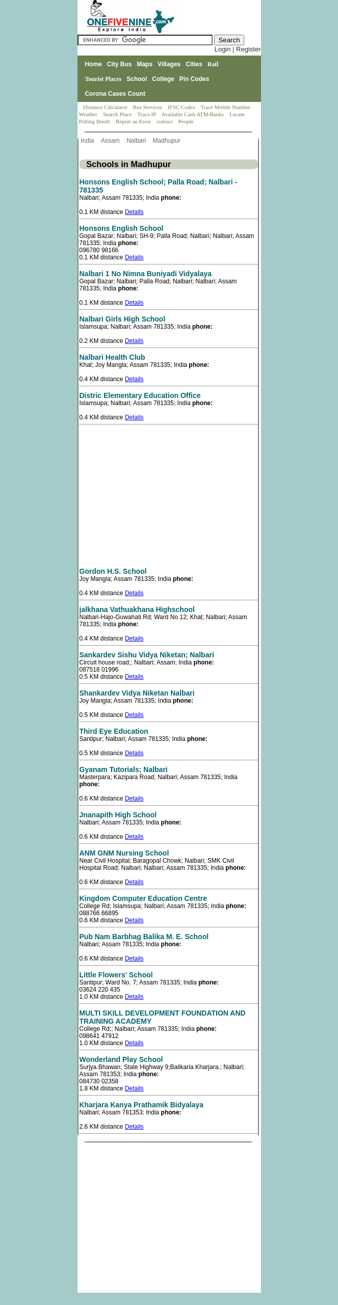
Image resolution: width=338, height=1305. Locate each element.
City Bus (119, 64)
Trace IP (147, 114)
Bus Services (147, 107)
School (136, 79)
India (88, 140)
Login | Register (238, 49)
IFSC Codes (182, 107)
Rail (212, 64)
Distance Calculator (105, 107)
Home (93, 64)
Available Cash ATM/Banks (193, 114)
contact (165, 121)
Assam (111, 140)
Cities (194, 64)
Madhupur (167, 140)
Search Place (118, 114)
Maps (144, 64)
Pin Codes (194, 79)
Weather (89, 114)
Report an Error (134, 121)
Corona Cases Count (115, 93)
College (163, 79)
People (186, 121)
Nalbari (136, 140)
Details (134, 212)
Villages (169, 64)
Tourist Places (103, 79)
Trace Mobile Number (226, 107)
